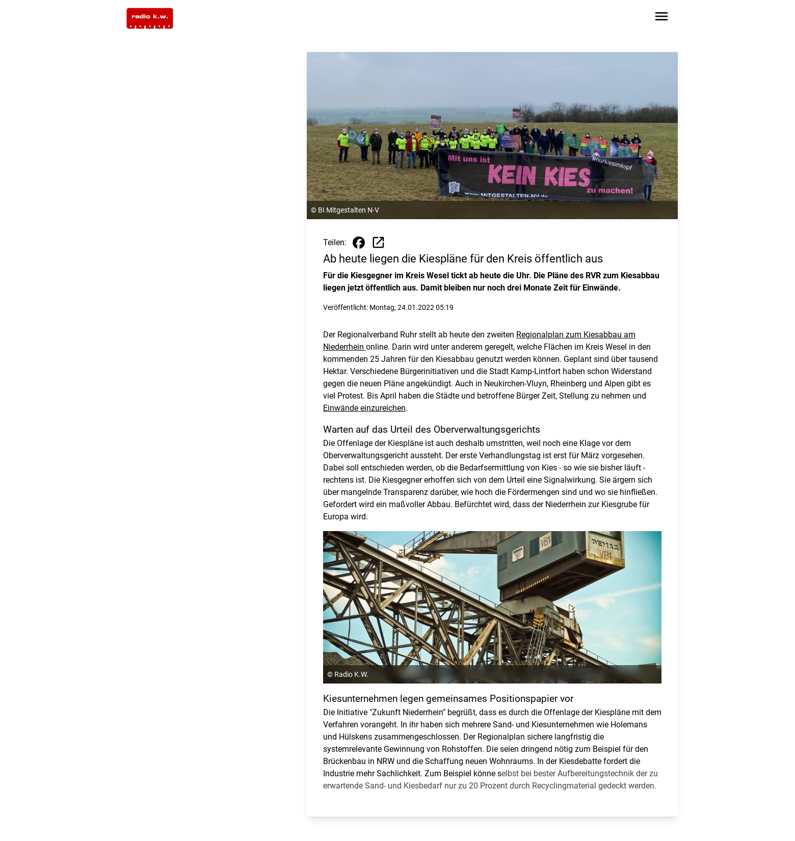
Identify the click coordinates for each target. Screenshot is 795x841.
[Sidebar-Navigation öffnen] (661, 18)
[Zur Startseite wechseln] (149, 18)
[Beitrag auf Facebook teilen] (359, 242)
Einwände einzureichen (364, 408)
